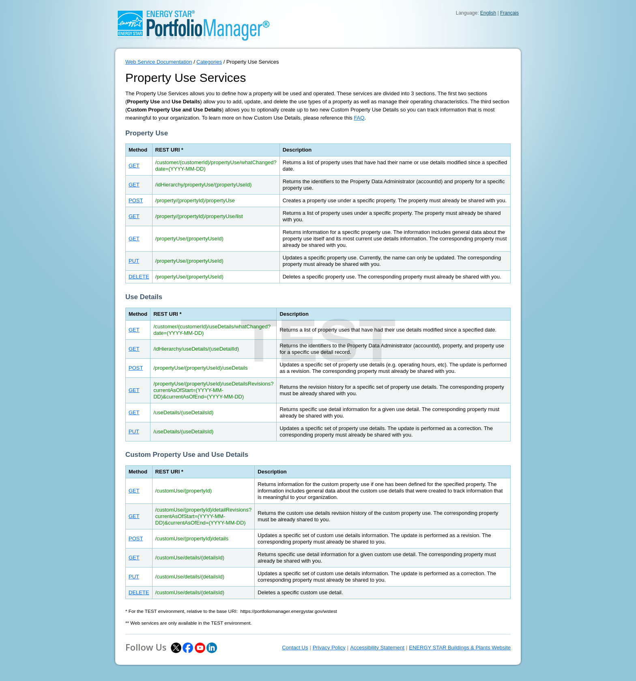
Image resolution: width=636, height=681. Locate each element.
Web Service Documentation (158, 62)
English (488, 13)
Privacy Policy (329, 648)
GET (134, 166)
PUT (134, 261)
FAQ (359, 118)
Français (509, 13)
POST (136, 200)
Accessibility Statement (377, 648)
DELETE (139, 277)
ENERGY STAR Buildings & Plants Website (460, 648)
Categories (209, 62)
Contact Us (295, 648)
